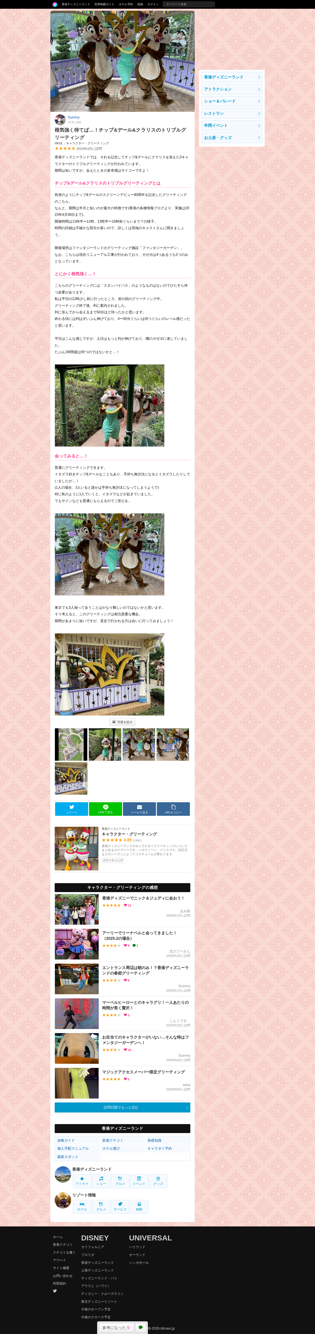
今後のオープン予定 (96, 1309)
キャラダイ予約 (159, 1148)
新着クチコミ (112, 1140)
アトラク (82, 1181)
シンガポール (139, 1262)
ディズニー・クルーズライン (102, 1294)
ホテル (82, 1206)
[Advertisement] (232, 38)
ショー (101, 1181)
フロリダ (87, 1255)
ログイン (153, 4)
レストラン (214, 113)
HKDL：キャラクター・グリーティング (82, 143)
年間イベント (216, 125)
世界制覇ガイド (104, 4)
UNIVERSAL (150, 1238)
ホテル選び (111, 1148)
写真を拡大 (122, 722)
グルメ (120, 1181)
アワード (59, 1260)
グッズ (158, 1181)
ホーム (58, 1237)
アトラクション (218, 89)
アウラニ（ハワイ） (96, 1286)
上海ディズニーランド (97, 1270)
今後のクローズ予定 (96, 1317)
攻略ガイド (66, 1140)
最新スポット (67, 1157)
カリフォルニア (92, 1247)
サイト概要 (61, 1268)
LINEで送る (105, 809)
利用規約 (59, 1283)
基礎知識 (154, 1140)
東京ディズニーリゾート (99, 1301)
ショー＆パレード (220, 101)
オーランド (137, 1255)
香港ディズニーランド (76, 4)
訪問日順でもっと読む (121, 1107)
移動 (139, 1206)
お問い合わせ (63, 1276)
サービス (120, 1206)
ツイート (71, 809)
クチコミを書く (64, 1252)
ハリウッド (137, 1247)
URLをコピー (173, 809)
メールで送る (139, 809)
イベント (139, 1181)
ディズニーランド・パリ (99, 1278)
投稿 (140, 4)
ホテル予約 (126, 4)
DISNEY (95, 1238)
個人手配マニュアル (73, 1148)
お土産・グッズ (218, 138)
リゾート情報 (84, 1195)
